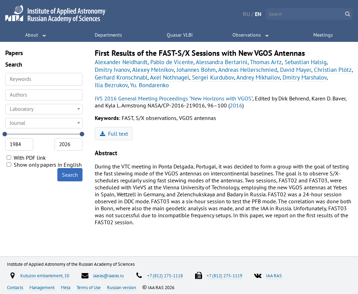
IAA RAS (274, 275)
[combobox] (44, 94)
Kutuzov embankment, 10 (44, 275)
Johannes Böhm (196, 70)
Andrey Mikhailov (258, 77)
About (31, 35)
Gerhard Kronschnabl (121, 77)
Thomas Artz (266, 62)
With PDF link (26, 157)
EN (258, 13)
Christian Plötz (333, 70)
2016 (236, 105)
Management (42, 287)
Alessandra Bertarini (222, 62)
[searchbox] (44, 94)
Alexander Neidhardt (121, 62)
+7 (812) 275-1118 (165, 275)
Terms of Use (89, 287)
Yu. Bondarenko (149, 85)
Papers (14, 53)
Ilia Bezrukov (111, 85)
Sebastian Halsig (306, 62)
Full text (114, 133)
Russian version (122, 287)
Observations (246, 35)
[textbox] (44, 109)
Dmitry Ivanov (112, 70)
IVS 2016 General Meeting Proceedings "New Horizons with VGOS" (173, 98)
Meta (66, 287)
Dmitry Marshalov (304, 77)
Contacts (15, 287)
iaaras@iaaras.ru (108, 275)
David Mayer (295, 70)
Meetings (323, 35)
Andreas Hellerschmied (247, 70)
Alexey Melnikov (153, 70)
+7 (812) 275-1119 (224, 275)
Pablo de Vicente (171, 62)
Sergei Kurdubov (213, 77)
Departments (108, 35)
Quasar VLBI (180, 35)
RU (246, 13)
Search (70, 174)
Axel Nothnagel (169, 77)
